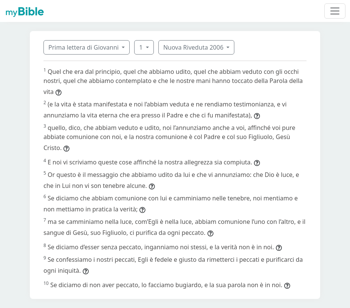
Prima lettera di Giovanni (84, 47)
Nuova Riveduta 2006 (194, 47)
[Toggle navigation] (334, 11)
